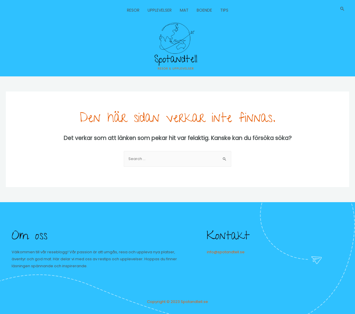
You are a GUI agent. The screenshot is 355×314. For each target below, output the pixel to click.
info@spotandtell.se (226, 252)
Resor (133, 10)
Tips (224, 10)
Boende (204, 10)
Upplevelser (160, 10)
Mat (184, 10)
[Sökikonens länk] (342, 8)
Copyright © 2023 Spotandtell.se (177, 301)
